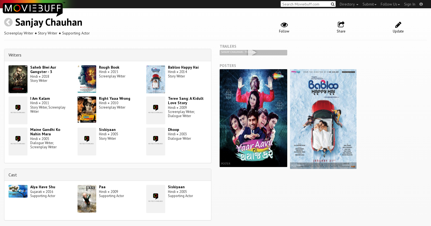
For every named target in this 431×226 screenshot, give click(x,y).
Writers (15, 55)
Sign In (409, 4)
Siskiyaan (107, 129)
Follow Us (390, 4)
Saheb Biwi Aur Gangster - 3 (43, 69)
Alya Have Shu (42, 186)
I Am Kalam (40, 98)
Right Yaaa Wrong (114, 98)
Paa (102, 186)
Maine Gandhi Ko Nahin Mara (45, 132)
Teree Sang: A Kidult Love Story (186, 101)
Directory (349, 4)
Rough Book (109, 67)
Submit (370, 4)
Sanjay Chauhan (48, 21)
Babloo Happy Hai (183, 67)
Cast (13, 174)
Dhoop (173, 129)
